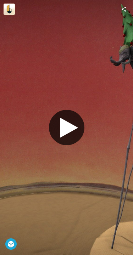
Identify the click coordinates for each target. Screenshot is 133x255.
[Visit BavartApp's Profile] (9, 9)
